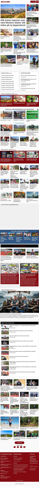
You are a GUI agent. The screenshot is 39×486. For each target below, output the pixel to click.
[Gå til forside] (5, 1)
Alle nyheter (19, 442)
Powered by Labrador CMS (19, 483)
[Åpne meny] (37, 1)
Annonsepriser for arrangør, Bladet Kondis (20, 466)
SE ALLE (10, 73)
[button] (37, 96)
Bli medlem (33, 1)
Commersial (24, 471)
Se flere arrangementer (19, 123)
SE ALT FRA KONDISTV (19, 246)
